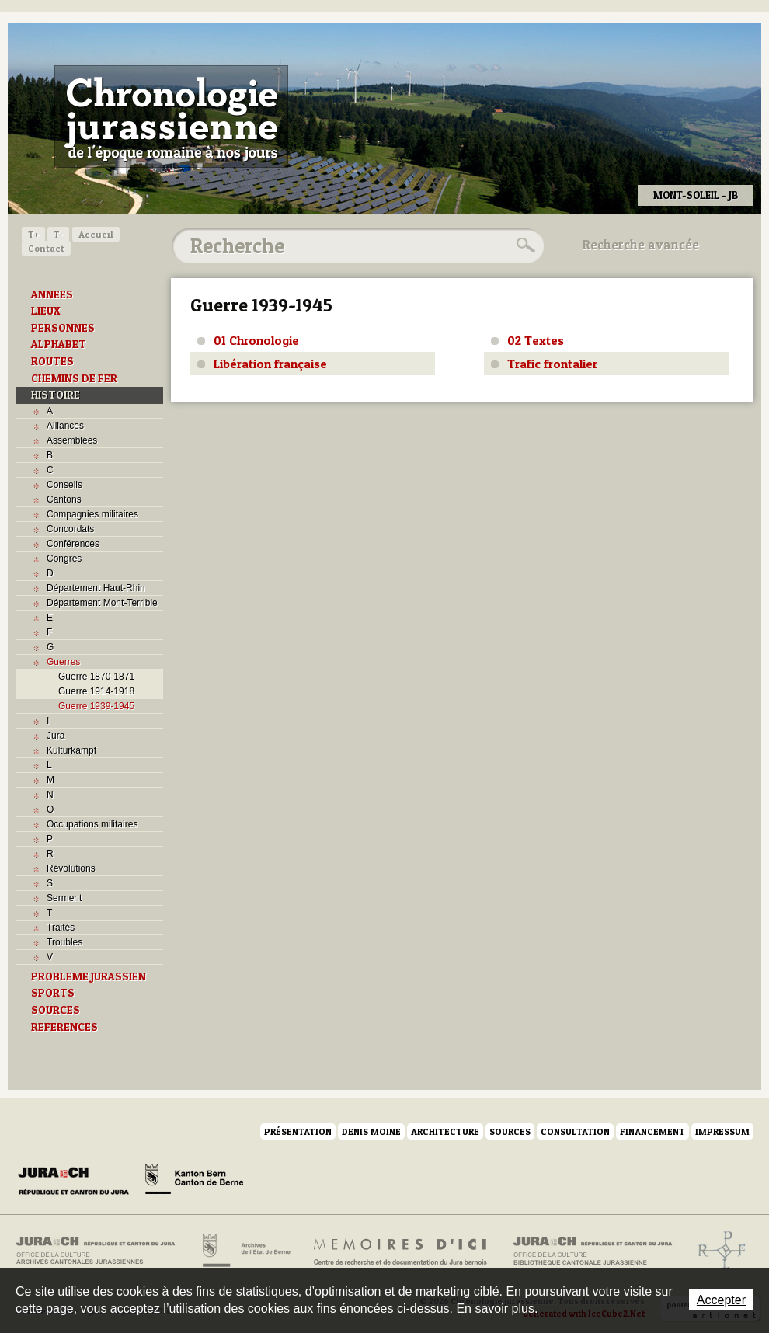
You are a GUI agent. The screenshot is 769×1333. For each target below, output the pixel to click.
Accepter (721, 1300)
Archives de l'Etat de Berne (245, 1250)
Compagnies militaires (92, 514)
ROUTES (52, 361)
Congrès (64, 558)
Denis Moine (371, 1131)
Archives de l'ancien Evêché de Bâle (717, 1250)
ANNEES (52, 294)
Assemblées (72, 440)
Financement (652, 1131)
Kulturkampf (71, 750)
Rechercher (523, 245)
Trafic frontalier (552, 363)
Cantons (64, 499)
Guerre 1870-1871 (96, 676)
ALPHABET (58, 344)
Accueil (95, 234)
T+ (33, 234)
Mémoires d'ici (401, 1250)
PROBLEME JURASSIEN (88, 976)
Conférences (73, 543)
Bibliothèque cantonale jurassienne (593, 1250)
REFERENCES (64, 1027)
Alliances (65, 425)
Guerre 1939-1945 (96, 706)
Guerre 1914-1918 (96, 691)
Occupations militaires (92, 824)
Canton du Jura (78, 1181)
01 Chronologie (256, 340)
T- (58, 234)
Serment (64, 898)
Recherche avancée (641, 244)
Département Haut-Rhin (96, 588)
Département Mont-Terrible (102, 602)
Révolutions (71, 868)
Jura (55, 735)
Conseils (64, 484)
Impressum (722, 1131)
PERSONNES (63, 328)
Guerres (63, 661)
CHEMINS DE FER (74, 378)
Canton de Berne (194, 1181)
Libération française (270, 363)
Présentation (298, 1131)
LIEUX (46, 311)
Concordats (70, 529)
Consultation (575, 1131)
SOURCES (55, 1010)
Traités (61, 927)
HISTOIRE (55, 395)
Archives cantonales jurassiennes (101, 1250)
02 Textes (535, 340)
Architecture (445, 1131)
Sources (510, 1131)
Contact (46, 248)
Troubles (64, 942)
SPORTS (53, 993)
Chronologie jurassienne (171, 116)
